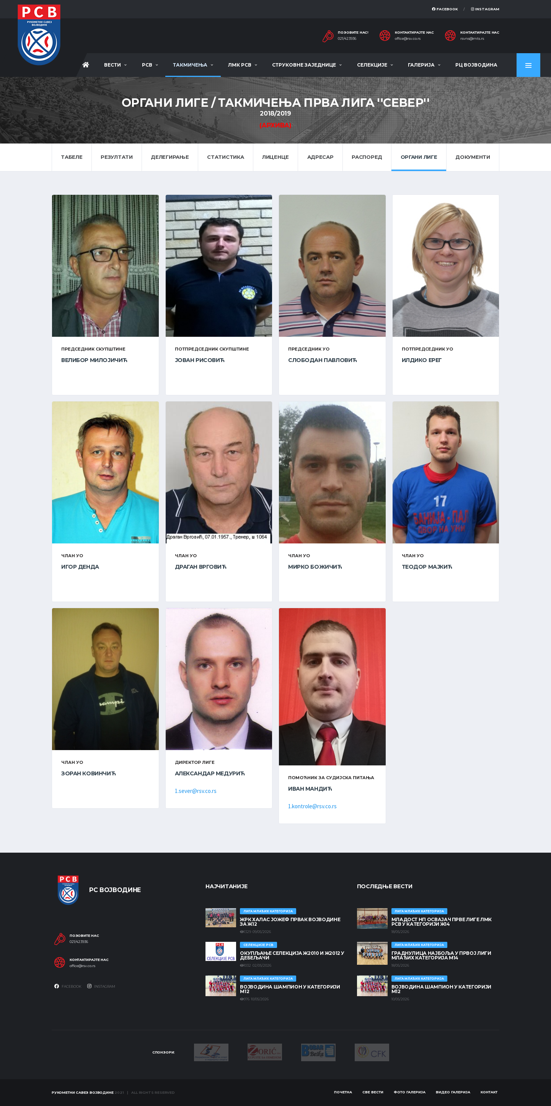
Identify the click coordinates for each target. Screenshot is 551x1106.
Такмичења (190, 65)
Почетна (343, 1092)
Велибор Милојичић (94, 360)
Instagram (485, 9)
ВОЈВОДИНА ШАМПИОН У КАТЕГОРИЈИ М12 (290, 989)
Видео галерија (453, 1092)
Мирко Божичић (315, 566)
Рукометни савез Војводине (83, 1092)
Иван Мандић (310, 788)
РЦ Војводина (476, 65)
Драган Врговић (201, 566)
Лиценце (275, 157)
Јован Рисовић (200, 360)
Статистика (225, 157)
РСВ (147, 65)
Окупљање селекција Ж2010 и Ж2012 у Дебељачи (292, 955)
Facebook (445, 9)
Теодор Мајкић (427, 566)
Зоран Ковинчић (88, 773)
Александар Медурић (210, 773)
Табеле (71, 157)
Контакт (489, 1092)
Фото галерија (409, 1092)
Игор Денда (80, 566)
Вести (112, 65)
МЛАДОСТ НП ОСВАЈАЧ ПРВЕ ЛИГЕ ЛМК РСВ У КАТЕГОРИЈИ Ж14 (441, 922)
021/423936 (347, 39)
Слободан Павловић (322, 360)
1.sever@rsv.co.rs (196, 790)
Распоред (367, 157)
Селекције (372, 65)
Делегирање (170, 157)
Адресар (320, 157)
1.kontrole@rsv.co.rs (312, 806)
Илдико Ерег (422, 360)
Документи (472, 157)
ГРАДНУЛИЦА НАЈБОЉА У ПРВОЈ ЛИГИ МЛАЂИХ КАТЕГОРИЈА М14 (441, 955)
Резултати (117, 157)
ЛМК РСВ (239, 65)
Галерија (421, 65)
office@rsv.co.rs (408, 39)
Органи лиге (419, 157)
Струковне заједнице (304, 65)
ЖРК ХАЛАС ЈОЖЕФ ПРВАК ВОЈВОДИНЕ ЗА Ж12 (290, 922)
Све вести (372, 1092)
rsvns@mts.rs (472, 39)
